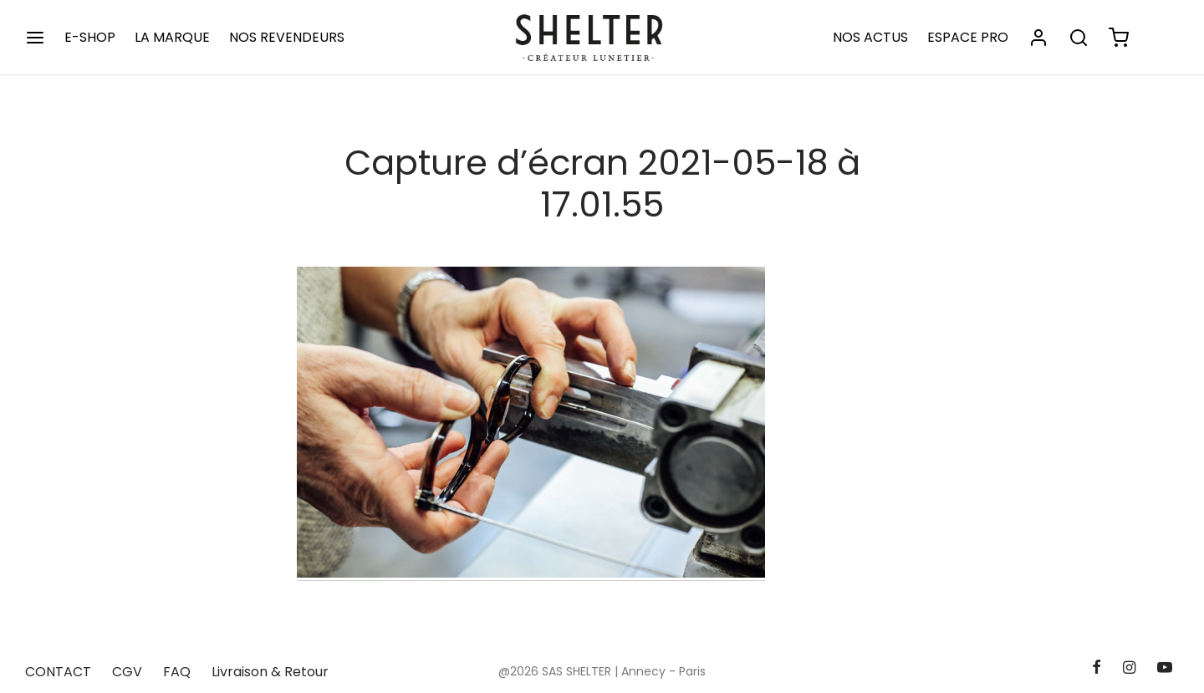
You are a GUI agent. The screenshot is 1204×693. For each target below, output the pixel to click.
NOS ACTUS (870, 37)
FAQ (177, 671)
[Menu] (35, 38)
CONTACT (58, 671)
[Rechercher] (1079, 38)
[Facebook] (1095, 668)
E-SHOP (89, 37)
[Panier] (1119, 38)
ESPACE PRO (967, 37)
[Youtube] (1164, 668)
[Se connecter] (1038, 38)
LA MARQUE (172, 37)
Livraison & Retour (270, 671)
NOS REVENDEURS (286, 37)
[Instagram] (1129, 668)
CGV (127, 671)
